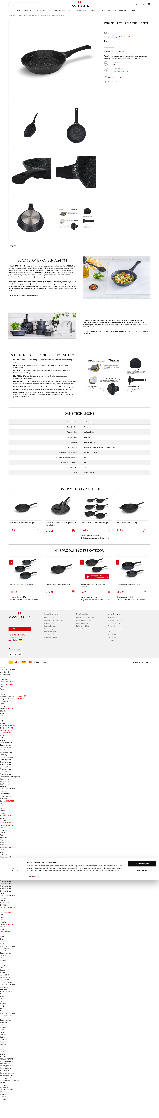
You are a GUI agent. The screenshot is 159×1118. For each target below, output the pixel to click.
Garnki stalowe (5, 762)
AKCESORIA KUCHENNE (77, 11)
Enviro (2, 702)
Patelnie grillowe (6, 882)
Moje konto (112, 650)
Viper (2, 1067)
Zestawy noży (5, 1086)
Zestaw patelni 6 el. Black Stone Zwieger (94, 538)
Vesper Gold (4, 995)
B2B (141, 11)
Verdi (6, 748)
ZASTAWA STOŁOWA (58, 11)
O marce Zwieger (50, 633)
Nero (2, 1047)
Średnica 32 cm (5, 906)
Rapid (2, 1057)
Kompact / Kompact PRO (13, 714)
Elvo (1, 930)
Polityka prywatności (115, 635)
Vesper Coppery (5, 992)
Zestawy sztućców (6, 1090)
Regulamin (111, 633)
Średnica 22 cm (5, 784)
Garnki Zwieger (49, 638)
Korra (6, 716)
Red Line (3, 731)
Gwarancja (116, 66)
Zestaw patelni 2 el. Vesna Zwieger (128, 599)
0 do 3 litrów (4, 794)
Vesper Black (4, 990)
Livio (1, 978)
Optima (2, 1052)
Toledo (2, 985)
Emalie (6, 699)
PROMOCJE (112, 11)
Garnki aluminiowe (6, 765)
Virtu (2, 753)
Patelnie (20, 15)
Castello (3, 971)
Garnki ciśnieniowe (6, 772)
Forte (2, 704)
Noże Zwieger (49, 644)
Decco (6, 927)
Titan (2, 857)
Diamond (3, 973)
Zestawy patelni (5, 1083)
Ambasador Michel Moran (53, 635)
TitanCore (7, 741)
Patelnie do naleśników (8, 879)
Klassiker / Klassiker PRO (13, 711)
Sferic (2, 952)
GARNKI (19, 11)
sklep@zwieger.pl (17, 650)
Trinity (6, 743)
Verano (6, 745)
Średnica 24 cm (5, 787)
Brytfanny (3, 770)
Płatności (111, 641)
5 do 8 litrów (4, 799)
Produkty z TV (5, 689)
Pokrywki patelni (6, 889)
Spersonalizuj (142, 1108)
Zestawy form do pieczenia (9, 1095)
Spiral (2, 1023)
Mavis (2, 1021)
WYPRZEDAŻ (124, 11)
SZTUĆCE (44, 11)
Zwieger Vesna (81, 644)
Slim (1, 983)
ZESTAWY (92, 11)
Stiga (2, 736)
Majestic (3, 1019)
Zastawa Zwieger (50, 650)
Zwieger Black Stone (83, 635)
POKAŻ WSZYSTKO (7, 685)
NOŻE (36, 11)
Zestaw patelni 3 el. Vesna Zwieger (22, 599)
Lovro (2, 719)
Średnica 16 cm (5, 777)
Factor (2, 1016)
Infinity (2, 709)
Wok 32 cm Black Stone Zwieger (127, 538)
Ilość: (106, 42)
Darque (2, 925)
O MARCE (134, 11)
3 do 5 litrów (4, 796)
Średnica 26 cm (5, 901)
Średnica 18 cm (5, 779)
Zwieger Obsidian (82, 641)
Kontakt (111, 655)
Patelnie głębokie (6, 884)
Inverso (2, 826)
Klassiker (3, 828)
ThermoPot (4, 738)
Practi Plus (4, 728)
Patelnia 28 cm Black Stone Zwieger (22, 538)
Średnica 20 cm (5, 782)
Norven (6, 723)
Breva (2, 1014)
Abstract (3, 1009)
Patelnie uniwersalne (32, 15)
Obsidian (3, 726)
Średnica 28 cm (5, 789)
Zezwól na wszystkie (142, 1101)
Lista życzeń (112, 652)
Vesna (2, 750)
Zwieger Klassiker (82, 638)
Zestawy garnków (6, 767)
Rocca (2, 733)
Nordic (6, 838)
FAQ (109, 647)
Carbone (7, 697)
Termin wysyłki (117, 73)
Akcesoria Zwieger (50, 652)
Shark (2, 1062)
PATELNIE (28, 11)
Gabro (2, 706)
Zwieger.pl (12, 15)
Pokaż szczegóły (33, 1114)
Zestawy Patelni (5, 891)
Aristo (2, 1011)
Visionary (3, 755)
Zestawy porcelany (6, 1093)
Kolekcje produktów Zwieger (86, 633)
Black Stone (4, 694)
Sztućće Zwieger (50, 647)
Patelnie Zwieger (50, 641)
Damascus (7, 922)
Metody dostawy (114, 638)
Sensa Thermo (5, 852)
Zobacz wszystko (6, 692)
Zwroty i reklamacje (115, 644)
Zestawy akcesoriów (7, 1088)
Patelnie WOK (5, 886)
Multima (3, 721)
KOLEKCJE (102, 11)
